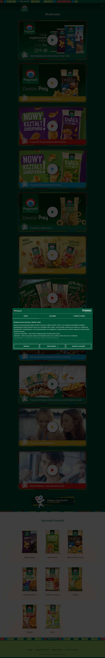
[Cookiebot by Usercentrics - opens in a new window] (83, 310)
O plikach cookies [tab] (79, 316)
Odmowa (26, 346)
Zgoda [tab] (26, 316)
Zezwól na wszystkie (78, 346)
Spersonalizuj (52, 346)
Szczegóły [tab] (52, 316)
